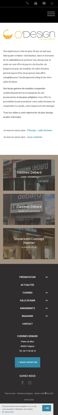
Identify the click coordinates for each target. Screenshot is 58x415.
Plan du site (10, 393)
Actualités (27, 285)
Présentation (27, 277)
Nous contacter (28, 362)
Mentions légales (25, 393)
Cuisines (27, 292)
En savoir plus (8, 412)
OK (47, 408)
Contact (27, 324)
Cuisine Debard (14, 15)
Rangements (27, 308)
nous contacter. (35, 137)
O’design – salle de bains (39, 130)
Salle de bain (27, 300)
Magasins (27, 316)
